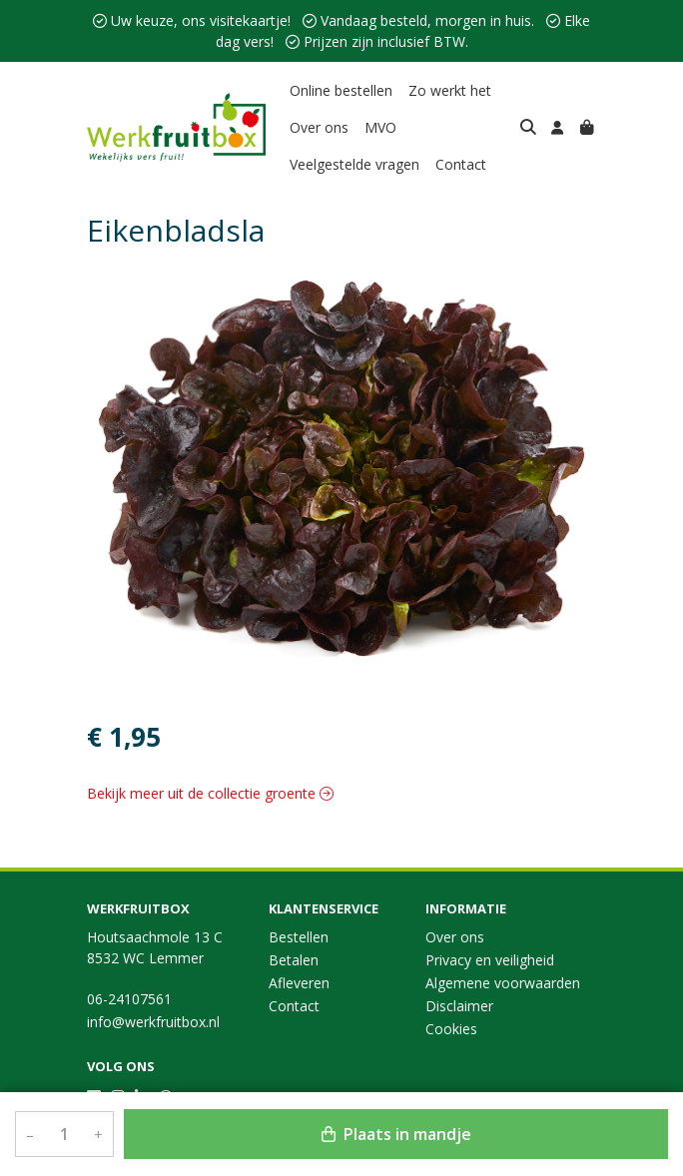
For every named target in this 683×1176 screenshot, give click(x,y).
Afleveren (299, 982)
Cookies (451, 1028)
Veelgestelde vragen (354, 164)
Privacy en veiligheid (489, 959)
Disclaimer (459, 1005)
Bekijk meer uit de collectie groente (210, 793)
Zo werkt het (449, 90)
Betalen (294, 959)
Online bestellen (341, 90)
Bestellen (299, 936)
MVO (380, 127)
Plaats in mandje (396, 1134)
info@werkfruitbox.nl (153, 1021)
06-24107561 (129, 998)
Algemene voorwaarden (502, 982)
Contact (460, 164)
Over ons (319, 127)
